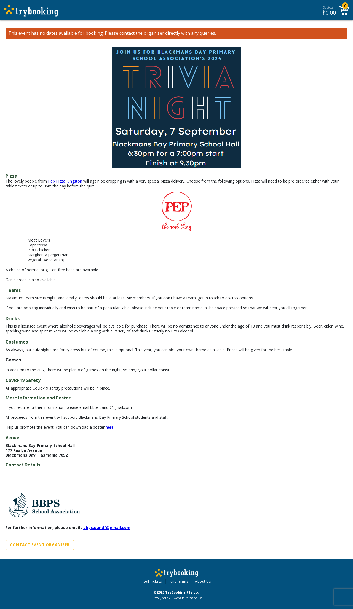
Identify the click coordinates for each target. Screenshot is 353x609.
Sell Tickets (152, 581)
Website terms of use (188, 598)
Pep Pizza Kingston (65, 181)
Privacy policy (160, 598)
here (110, 427)
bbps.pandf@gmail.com (106, 527)
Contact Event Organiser (40, 544)
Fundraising (178, 581)
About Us (203, 581)
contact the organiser (141, 33)
